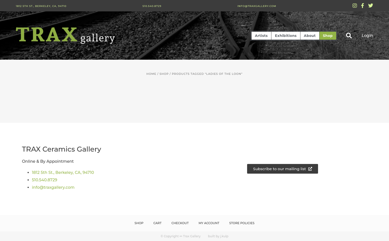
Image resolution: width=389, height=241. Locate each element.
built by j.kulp (218, 236)
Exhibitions (285, 35)
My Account (209, 223)
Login (367, 35)
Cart (157, 223)
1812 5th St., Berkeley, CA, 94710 (41, 6)
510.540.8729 (151, 6)
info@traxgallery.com (256, 6)
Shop (328, 35)
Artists (261, 35)
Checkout (180, 223)
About (310, 35)
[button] (349, 35)
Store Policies (242, 223)
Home (151, 74)
